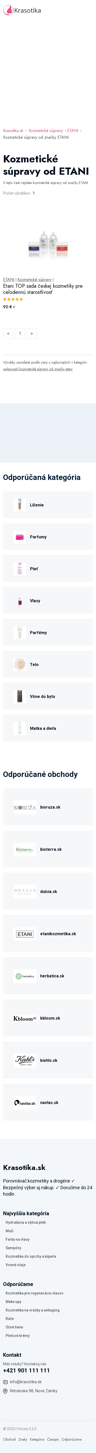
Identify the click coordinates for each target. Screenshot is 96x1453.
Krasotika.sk (13, 131)
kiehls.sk (48, 1060)
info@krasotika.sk (26, 1381)
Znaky (22, 1439)
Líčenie (37, 505)
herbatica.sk (52, 976)
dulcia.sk (48, 891)
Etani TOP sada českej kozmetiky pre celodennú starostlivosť (43, 289)
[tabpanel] (48, 264)
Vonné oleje (16, 1265)
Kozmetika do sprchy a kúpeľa (31, 1256)
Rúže (10, 1319)
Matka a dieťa (43, 728)
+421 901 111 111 (26, 1370)
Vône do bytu (42, 696)
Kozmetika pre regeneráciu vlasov (34, 1293)
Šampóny (13, 1248)
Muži (10, 1231)
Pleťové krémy (18, 1336)
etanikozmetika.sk (58, 933)
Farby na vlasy (17, 1239)
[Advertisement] (48, 71)
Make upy (13, 1302)
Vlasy (35, 600)
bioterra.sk (51, 849)
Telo (34, 664)
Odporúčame (71, 1439)
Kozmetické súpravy (46, 131)
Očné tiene (14, 1327)
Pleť (34, 568)
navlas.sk (49, 1102)
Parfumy (38, 537)
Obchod (9, 1439)
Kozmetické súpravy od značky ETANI (36, 137)
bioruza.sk (50, 807)
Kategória (37, 1439)
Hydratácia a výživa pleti (26, 1222)
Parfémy (38, 632)
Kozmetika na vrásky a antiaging (33, 1310)
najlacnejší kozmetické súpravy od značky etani (37, 369)
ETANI (72, 131)
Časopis (53, 1439)
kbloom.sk (50, 1018)
